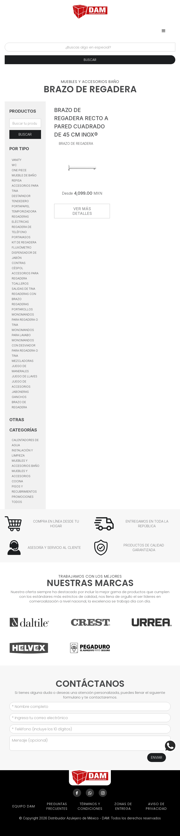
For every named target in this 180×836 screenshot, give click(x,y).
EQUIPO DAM (23, 806)
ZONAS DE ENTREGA (123, 806)
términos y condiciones (90, 806)
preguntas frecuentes (57, 806)
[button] (164, 31)
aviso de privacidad (156, 806)
